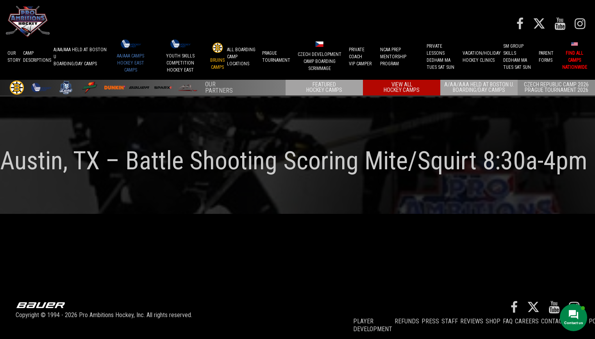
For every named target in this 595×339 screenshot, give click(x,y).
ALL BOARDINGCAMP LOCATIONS (241, 56)
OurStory (14, 56)
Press (430, 321)
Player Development (372, 325)
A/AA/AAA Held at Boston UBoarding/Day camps (80, 56)
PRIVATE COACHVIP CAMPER (360, 56)
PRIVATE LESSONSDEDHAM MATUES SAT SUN (440, 56)
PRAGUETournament (276, 56)
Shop (493, 321)
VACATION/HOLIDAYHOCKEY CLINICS (482, 56)
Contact (553, 321)
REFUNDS (407, 321)
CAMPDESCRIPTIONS (37, 56)
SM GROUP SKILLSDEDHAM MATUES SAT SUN (517, 56)
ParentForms (546, 56)
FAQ (508, 321)
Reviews (471, 321)
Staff (449, 321)
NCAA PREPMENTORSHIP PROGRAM (393, 56)
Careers (527, 321)
